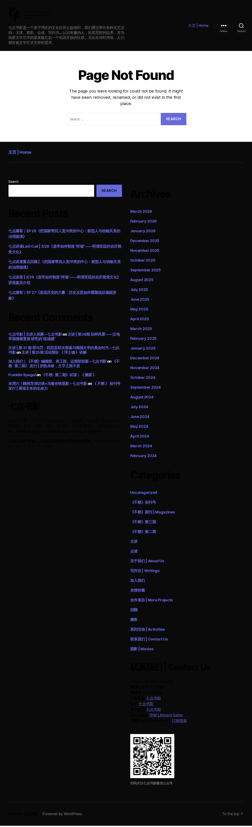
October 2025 (142, 262)
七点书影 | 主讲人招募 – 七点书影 (35, 335)
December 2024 (145, 359)
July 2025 (139, 291)
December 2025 (145, 242)
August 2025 (142, 281)
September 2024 (145, 389)
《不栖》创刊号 (143, 504)
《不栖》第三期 (143, 523)
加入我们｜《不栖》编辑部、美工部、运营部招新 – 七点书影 (57, 362)
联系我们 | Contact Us (149, 640)
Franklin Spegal (22, 376)
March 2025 (141, 330)
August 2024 (142, 398)
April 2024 (139, 437)
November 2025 (145, 252)
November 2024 (145, 369)
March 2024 (141, 447)
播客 (134, 621)
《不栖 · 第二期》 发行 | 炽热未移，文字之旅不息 (63, 365)
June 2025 (140, 301)
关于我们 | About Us (147, 562)
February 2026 (143, 222)
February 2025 (143, 340)
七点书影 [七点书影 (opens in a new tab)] (146, 705)
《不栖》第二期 (143, 533)
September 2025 (145, 271)
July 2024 (139, 408)
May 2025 (139, 310)
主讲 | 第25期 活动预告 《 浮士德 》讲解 (53, 354)
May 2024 (139, 428)
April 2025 (139, 320)
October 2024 (142, 379)
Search (13, 183)
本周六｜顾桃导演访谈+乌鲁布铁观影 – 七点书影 (47, 385)
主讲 (134, 543)
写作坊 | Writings (145, 572)
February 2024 (143, 457)
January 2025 (143, 349)
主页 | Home (198, 26)
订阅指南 (179, 722)
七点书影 (153, 699)
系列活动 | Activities (147, 631)
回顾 (134, 611)
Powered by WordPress (62, 815)
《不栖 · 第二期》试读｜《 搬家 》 (68, 376)
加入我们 (137, 582)
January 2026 (143, 232)
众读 (134, 552)
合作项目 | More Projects (151, 601)
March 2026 (141, 213)
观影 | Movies (142, 650)
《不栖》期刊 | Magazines (152, 513)
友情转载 (137, 592)
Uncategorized (143, 494)
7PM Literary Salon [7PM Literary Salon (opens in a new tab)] (166, 716)
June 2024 (140, 418)
